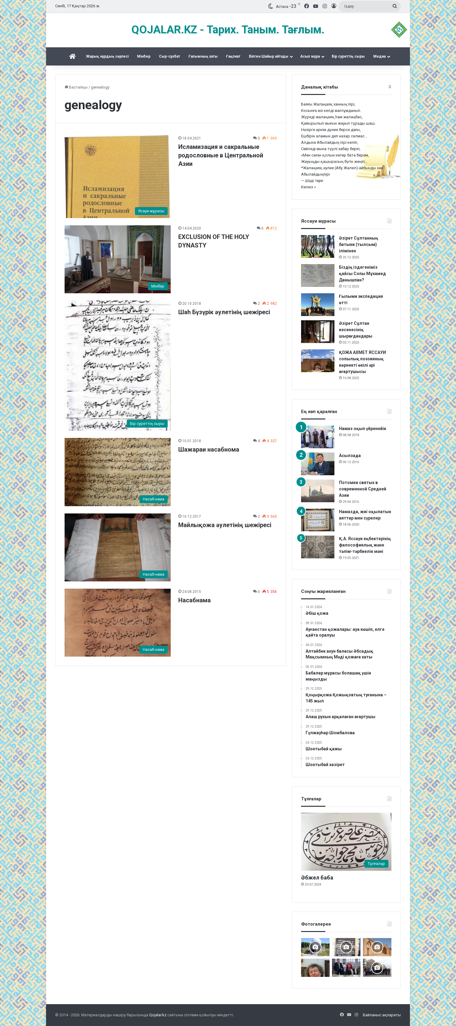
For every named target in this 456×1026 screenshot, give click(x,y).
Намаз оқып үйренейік (362, 428)
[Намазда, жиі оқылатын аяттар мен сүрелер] (317, 520)
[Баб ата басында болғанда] (377, 947)
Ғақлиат (233, 56)
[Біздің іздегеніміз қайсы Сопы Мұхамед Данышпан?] (317, 275)
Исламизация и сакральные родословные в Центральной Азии (220, 155)
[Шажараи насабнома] (118, 472)
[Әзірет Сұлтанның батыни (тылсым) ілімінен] (317, 246)
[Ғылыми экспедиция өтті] (317, 304)
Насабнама (194, 600)
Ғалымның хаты (203, 56)
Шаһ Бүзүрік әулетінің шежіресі (224, 312)
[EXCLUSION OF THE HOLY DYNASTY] (118, 259)
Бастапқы (76, 87)
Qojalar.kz (157, 1015)
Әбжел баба (317, 877)
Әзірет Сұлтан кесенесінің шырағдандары (355, 329)
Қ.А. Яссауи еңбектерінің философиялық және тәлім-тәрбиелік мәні (365, 545)
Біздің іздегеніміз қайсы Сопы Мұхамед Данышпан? (362, 273)
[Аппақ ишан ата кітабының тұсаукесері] (346, 968)
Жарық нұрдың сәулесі (107, 56)
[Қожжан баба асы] (346, 947)
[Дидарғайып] (315, 947)
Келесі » (308, 187)
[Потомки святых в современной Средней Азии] (317, 490)
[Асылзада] (317, 463)
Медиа (379, 56)
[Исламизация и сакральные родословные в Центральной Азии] (118, 176)
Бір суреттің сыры (348, 56)
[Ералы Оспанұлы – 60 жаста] (315, 968)
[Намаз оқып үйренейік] (317, 437)
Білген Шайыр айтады (268, 56)
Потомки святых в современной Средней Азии (362, 489)
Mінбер (143, 56)
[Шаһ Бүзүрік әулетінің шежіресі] (118, 366)
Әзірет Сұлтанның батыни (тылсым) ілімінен (358, 244)
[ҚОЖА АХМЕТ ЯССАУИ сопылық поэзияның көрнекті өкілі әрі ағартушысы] (317, 360)
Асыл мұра (310, 56)
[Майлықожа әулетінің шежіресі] (118, 547)
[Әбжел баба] (346, 842)
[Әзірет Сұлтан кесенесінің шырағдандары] (317, 331)
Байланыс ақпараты (382, 1015)
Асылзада (350, 455)
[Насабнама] (118, 623)
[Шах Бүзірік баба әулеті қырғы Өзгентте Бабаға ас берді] (377, 968)
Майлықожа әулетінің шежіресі (224, 525)
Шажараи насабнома (208, 449)
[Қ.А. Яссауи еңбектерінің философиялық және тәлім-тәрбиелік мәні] (317, 547)
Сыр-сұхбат (169, 56)
